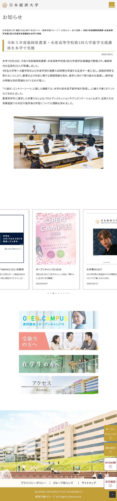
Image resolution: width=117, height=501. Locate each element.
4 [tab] (56, 293)
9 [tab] (69, 293)
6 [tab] (61, 293)
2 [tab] (51, 293)
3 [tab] (53, 293)
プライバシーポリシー (33, 483)
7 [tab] (64, 293)
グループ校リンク (65, 483)
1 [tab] (48, 293)
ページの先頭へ (113, 495)
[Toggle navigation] (112, 5)
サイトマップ (89, 483)
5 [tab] (59, 293)
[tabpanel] (58, 249)
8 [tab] (66, 293)
